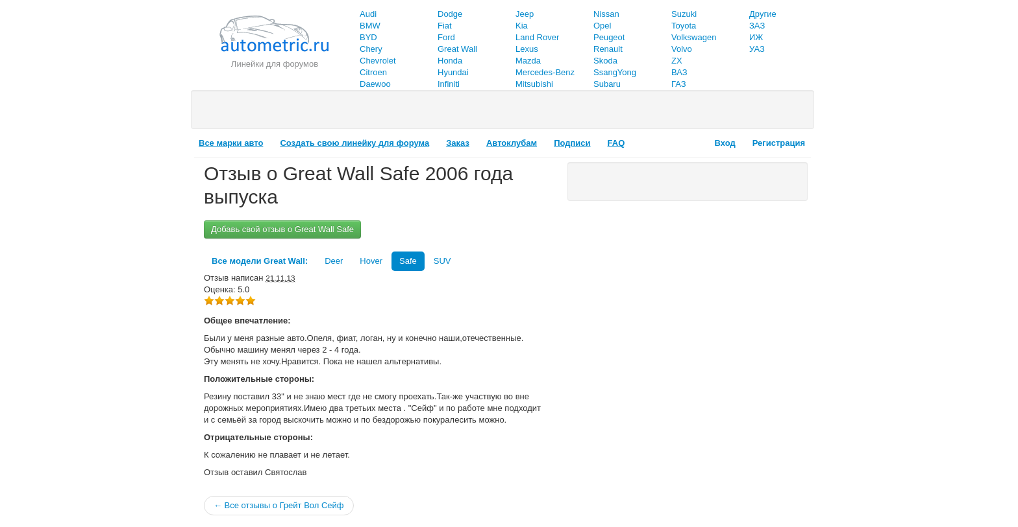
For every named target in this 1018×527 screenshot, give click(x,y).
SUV (442, 261)
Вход (725, 143)
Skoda (605, 60)
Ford (446, 37)
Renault (608, 49)
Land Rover (537, 37)
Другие (762, 14)
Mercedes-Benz (545, 72)
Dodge (450, 14)
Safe (408, 261)
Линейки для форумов (274, 64)
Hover (371, 261)
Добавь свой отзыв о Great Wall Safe (282, 229)
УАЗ (757, 49)
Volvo (681, 49)
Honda (450, 60)
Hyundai (453, 72)
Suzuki (684, 14)
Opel (602, 25)
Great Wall (457, 49)
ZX (676, 60)
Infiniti (449, 84)
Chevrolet (378, 60)
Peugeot (609, 37)
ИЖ (756, 37)
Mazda (528, 60)
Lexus (526, 49)
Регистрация (778, 143)
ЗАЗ (757, 25)
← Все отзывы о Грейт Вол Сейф (279, 505)
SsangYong (614, 72)
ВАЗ (679, 72)
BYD (368, 37)
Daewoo (375, 84)
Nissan (606, 14)
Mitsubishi (534, 84)
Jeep (524, 14)
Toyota (683, 25)
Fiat (445, 25)
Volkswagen (693, 37)
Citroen (373, 72)
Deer (334, 261)
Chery (371, 49)
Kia (521, 25)
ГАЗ (678, 84)
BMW (370, 25)
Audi (368, 14)
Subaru (607, 84)
